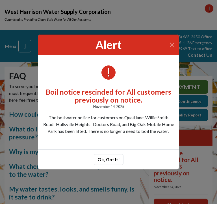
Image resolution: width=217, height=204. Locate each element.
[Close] (172, 44)
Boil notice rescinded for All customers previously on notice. (108, 96)
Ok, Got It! (108, 159)
